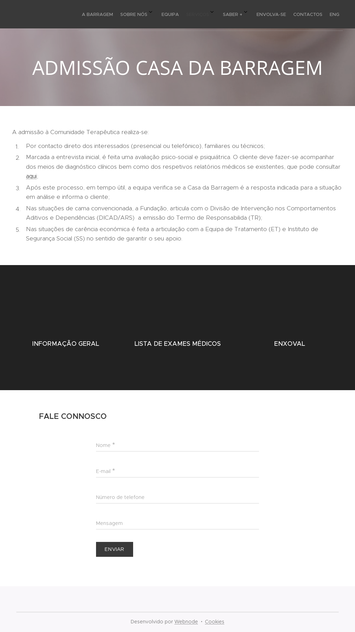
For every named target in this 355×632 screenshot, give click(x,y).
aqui (31, 176)
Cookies (214, 621)
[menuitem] (234, 14)
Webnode (186, 621)
